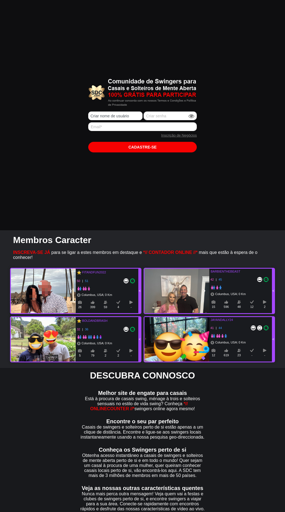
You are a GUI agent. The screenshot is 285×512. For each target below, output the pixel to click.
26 (80, 307)
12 (252, 306)
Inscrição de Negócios (179, 135)
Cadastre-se (142, 147)
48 (239, 306)
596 (226, 306)
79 (92, 355)
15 (213, 306)
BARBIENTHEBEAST (222, 271)
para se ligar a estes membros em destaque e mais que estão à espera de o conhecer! (135, 255)
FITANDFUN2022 (93, 272)
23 (239, 355)
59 (105, 307)
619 (226, 355)
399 (92, 307)
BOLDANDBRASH (94, 320)
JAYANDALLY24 (218, 319)
